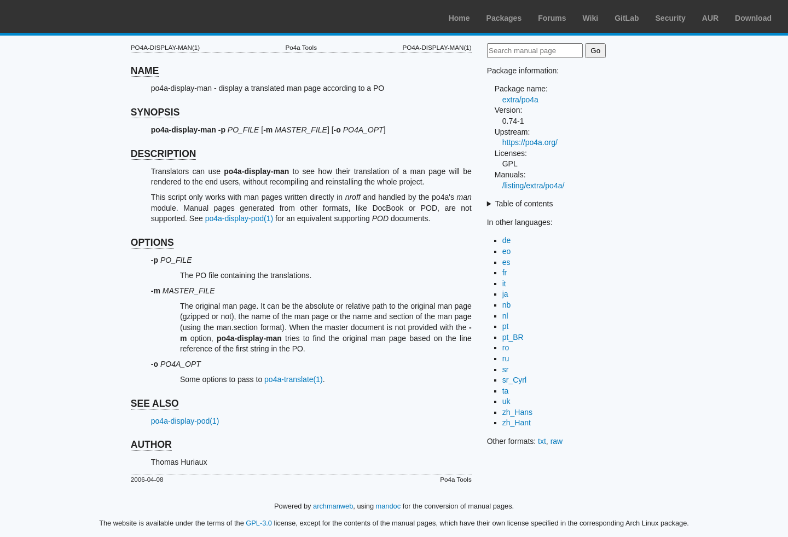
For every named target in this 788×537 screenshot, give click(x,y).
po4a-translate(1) (293, 379)
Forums (552, 18)
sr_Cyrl (514, 380)
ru (505, 358)
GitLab (627, 18)
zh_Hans (517, 412)
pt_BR (513, 337)
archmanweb (333, 506)
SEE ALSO (155, 403)
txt (542, 441)
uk (506, 401)
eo (506, 251)
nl (505, 315)
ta (505, 390)
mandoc (388, 506)
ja (505, 294)
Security (671, 18)
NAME (145, 70)
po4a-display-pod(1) (239, 218)
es (506, 262)
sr (505, 369)
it (504, 283)
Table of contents (524, 203)
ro (505, 347)
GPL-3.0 (259, 523)
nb (506, 305)
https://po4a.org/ (530, 142)
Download (753, 18)
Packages (504, 18)
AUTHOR (151, 444)
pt (505, 326)
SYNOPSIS (155, 112)
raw (557, 441)
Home (459, 18)
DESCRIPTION (163, 153)
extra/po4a (520, 99)
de (506, 240)
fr (504, 272)
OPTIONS (152, 242)
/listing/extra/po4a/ (533, 185)
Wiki (591, 18)
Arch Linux (60, 16)
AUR (710, 18)
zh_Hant (516, 422)
